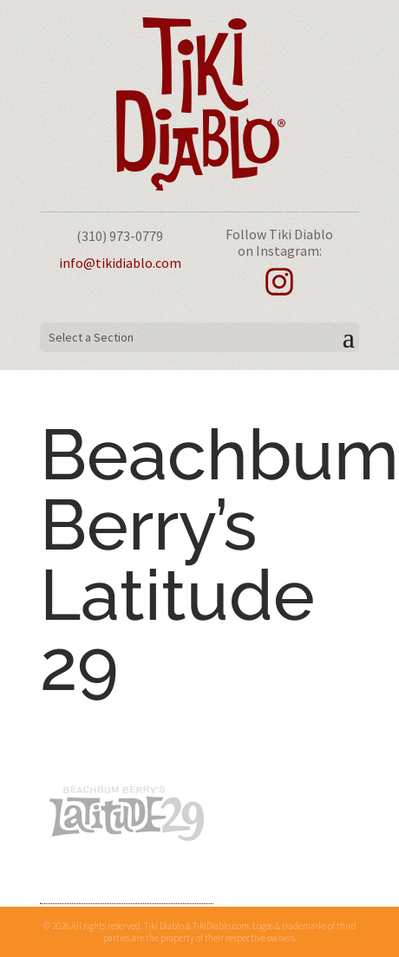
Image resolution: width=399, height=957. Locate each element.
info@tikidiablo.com (120, 262)
